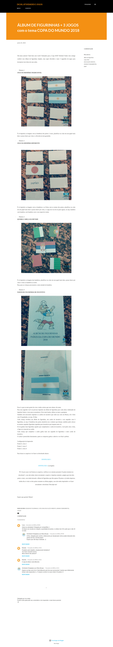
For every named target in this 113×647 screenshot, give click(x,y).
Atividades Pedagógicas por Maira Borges (38, 533)
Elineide (24, 547)
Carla (23, 525)
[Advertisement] (43, 616)
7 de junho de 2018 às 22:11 (52, 568)
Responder (25, 544)
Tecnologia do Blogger (56, 640)
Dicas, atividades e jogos (29, 4)
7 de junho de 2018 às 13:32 (34, 547)
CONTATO (28, 8)
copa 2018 (86, 59)
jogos (85, 66)
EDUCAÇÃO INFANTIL (89, 62)
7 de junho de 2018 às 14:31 (34, 559)
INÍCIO (18, 8)
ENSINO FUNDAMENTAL (90, 64)
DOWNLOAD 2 (43, 466)
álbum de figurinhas (89, 57)
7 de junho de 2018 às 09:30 (57, 533)
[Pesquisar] (88, 4)
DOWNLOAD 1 (46, 459)
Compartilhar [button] (88, 49)
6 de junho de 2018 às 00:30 (33, 525)
